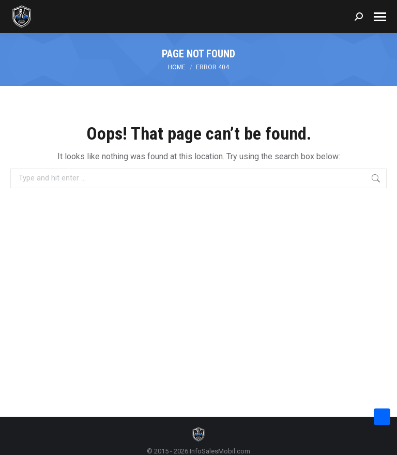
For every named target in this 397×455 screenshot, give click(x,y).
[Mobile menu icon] (380, 16)
